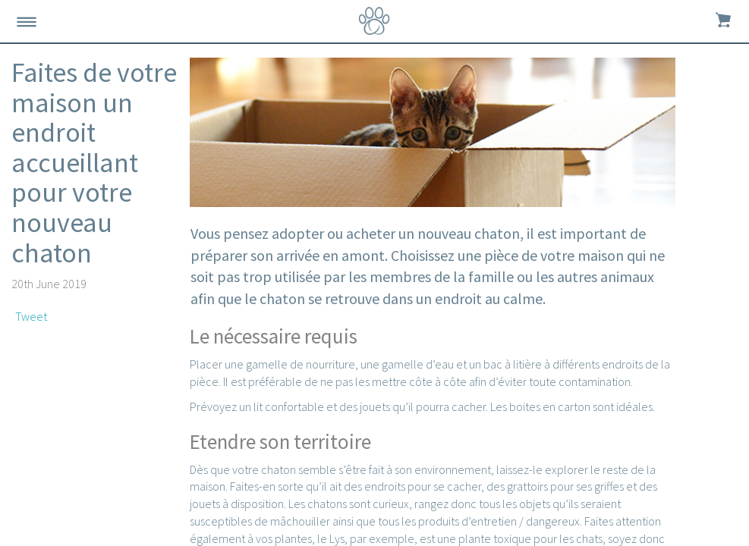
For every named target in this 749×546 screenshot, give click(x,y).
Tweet (31, 316)
